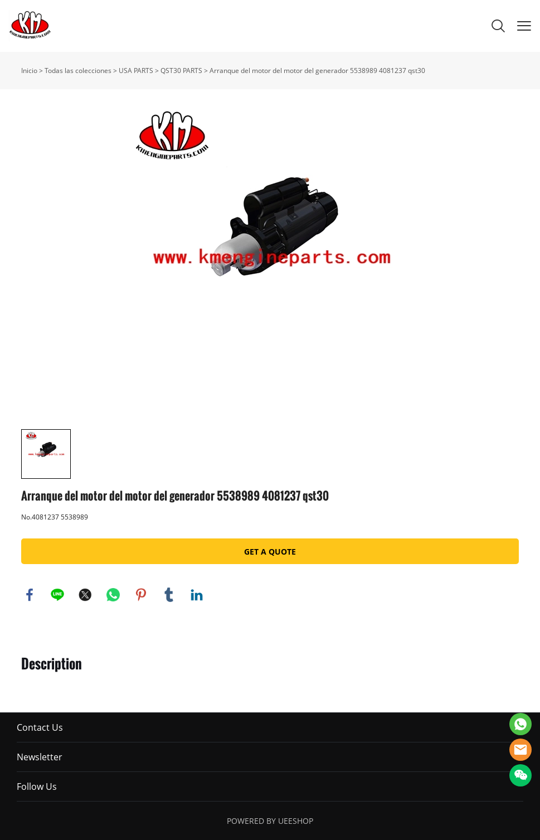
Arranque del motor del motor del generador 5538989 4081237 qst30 (317, 70)
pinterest (141, 594)
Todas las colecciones (78, 70)
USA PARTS (136, 70)
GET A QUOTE (270, 551)
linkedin (196, 594)
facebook (29, 594)
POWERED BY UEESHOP (270, 820)
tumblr (168, 594)
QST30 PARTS (181, 70)
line (57, 594)
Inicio (29, 70)
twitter (85, 594)
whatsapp (113, 594)
